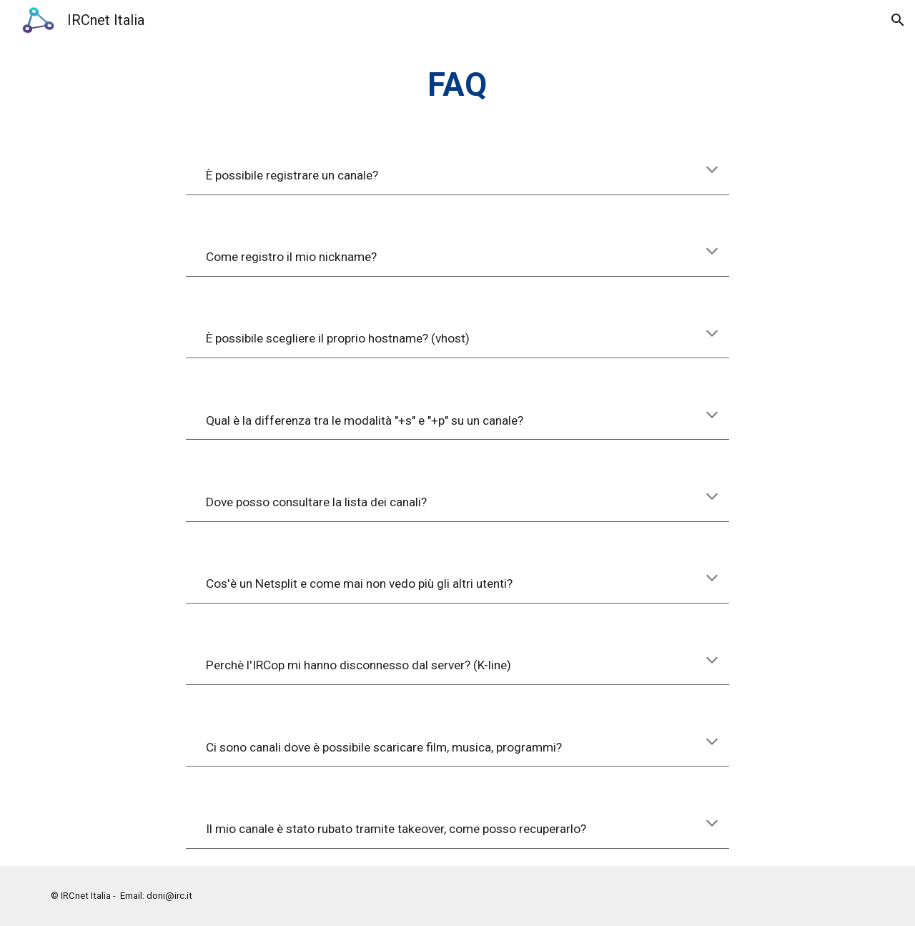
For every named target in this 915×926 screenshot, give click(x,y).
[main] (457, 85)
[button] (898, 20)
